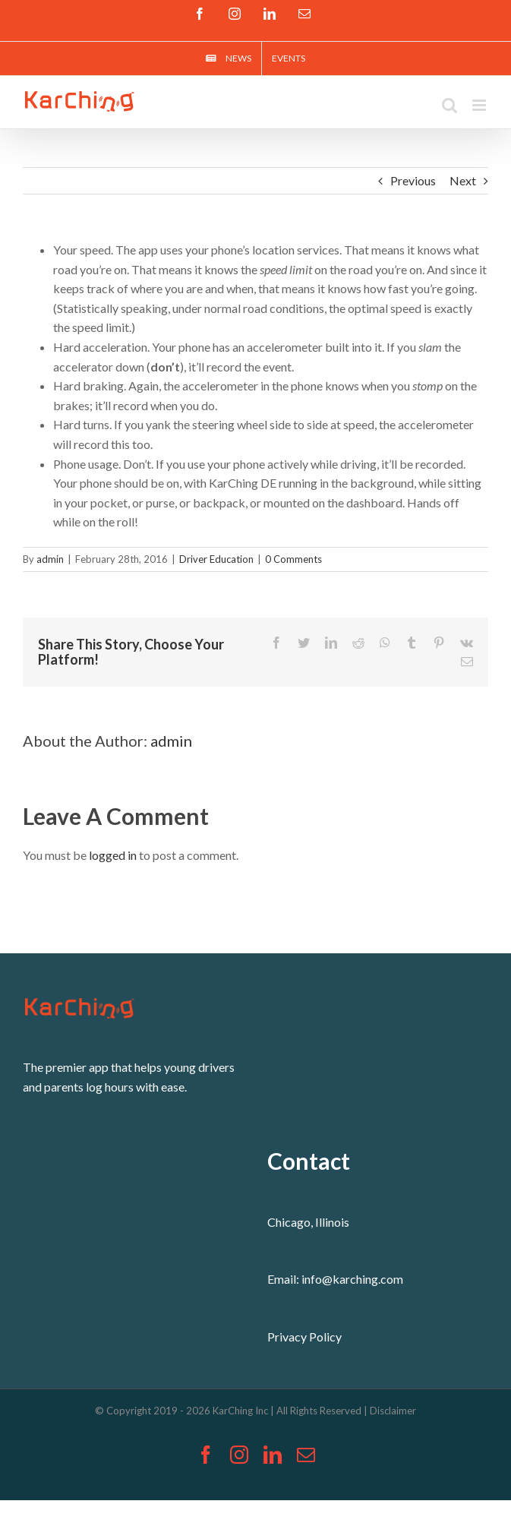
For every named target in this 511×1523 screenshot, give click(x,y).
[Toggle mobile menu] (480, 105)
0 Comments (293, 559)
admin (50, 559)
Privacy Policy (304, 1336)
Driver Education (216, 559)
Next (462, 180)
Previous (413, 180)
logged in (113, 855)
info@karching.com (352, 1279)
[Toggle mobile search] (449, 105)
